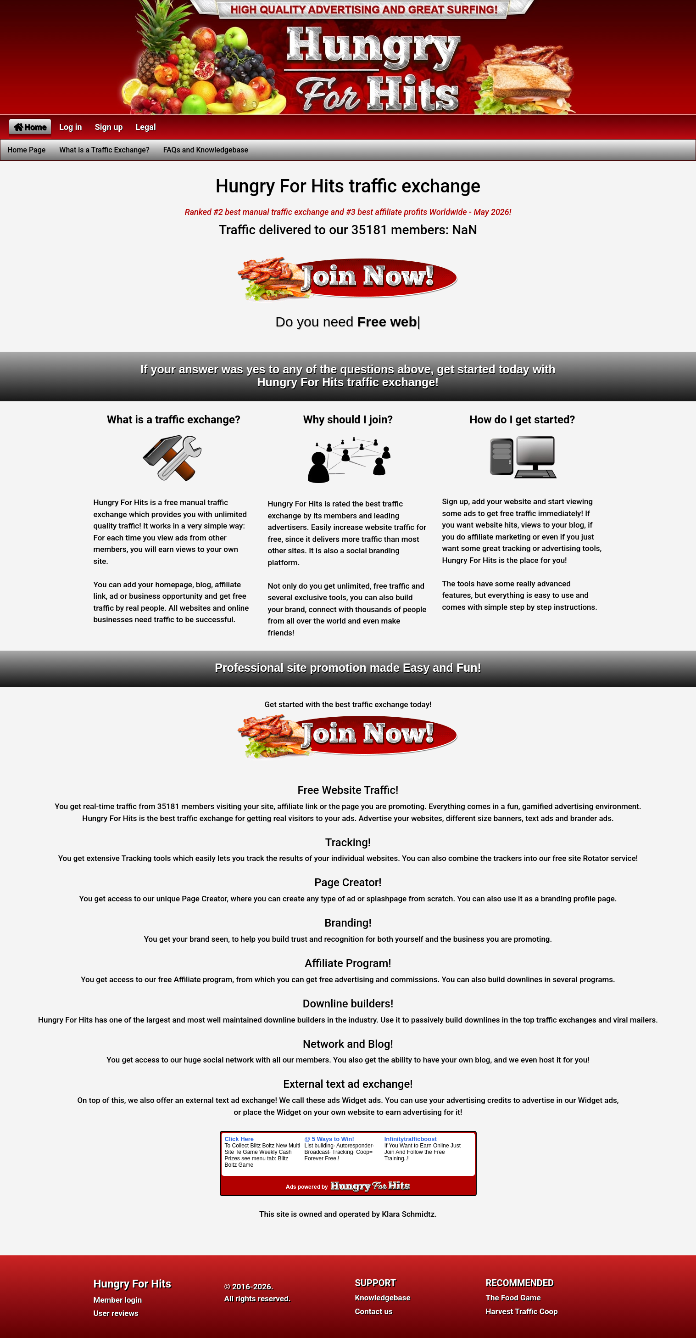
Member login (118, 1299)
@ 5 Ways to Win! (329, 1139)
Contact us (374, 1311)
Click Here (239, 1139)
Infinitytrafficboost (410, 1139)
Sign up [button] (109, 127)
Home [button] (30, 127)
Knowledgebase (383, 1297)
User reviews (116, 1313)
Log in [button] (70, 127)
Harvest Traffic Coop (522, 1311)
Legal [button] (146, 127)
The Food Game (513, 1297)
